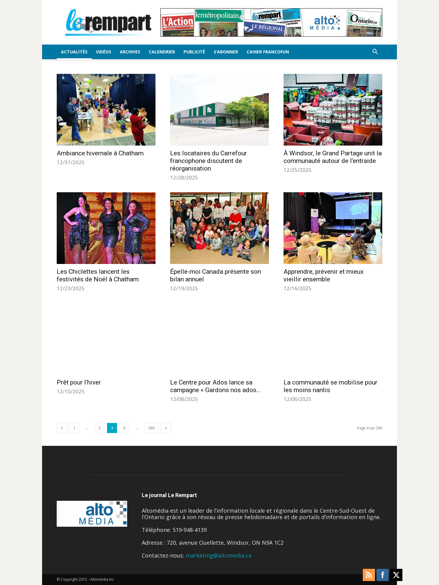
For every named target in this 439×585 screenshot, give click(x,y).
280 (151, 428)
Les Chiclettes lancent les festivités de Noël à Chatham (98, 275)
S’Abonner (226, 52)
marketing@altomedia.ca (219, 555)
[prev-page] (62, 428)
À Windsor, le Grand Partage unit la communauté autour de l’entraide (333, 157)
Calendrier (162, 52)
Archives (130, 52)
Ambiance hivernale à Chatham (100, 153)
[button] (375, 52)
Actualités (74, 52)
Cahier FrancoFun (268, 52)
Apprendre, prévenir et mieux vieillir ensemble (323, 275)
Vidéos (103, 52)
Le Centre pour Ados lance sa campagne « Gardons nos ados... (215, 386)
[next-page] (166, 428)
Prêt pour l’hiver (79, 382)
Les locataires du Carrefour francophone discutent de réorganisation (208, 161)
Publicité (194, 52)
